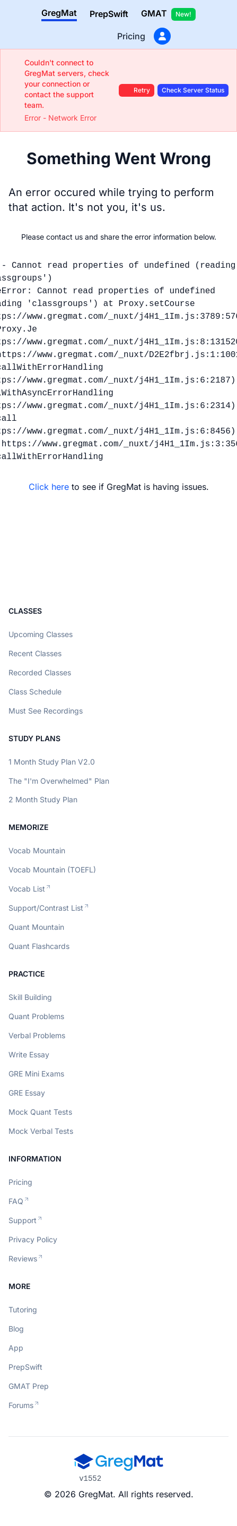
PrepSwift (109, 14)
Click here (49, 486)
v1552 (90, 1478)
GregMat (59, 12)
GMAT (168, 14)
